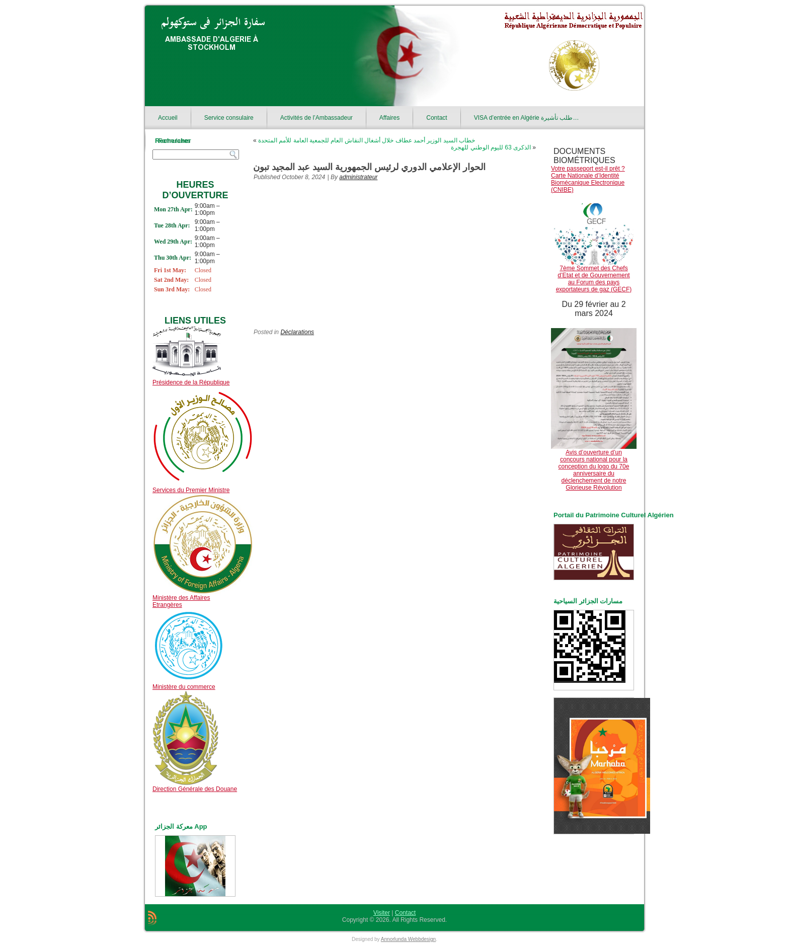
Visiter (381, 912)
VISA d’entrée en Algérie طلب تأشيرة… (526, 117)
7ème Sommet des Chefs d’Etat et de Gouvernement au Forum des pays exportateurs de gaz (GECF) (594, 279)
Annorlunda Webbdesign (408, 939)
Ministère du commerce (183, 686)
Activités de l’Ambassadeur (316, 117)
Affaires (389, 117)
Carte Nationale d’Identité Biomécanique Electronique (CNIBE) (587, 182)
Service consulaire (229, 117)
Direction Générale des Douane (194, 789)
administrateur (358, 177)
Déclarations (297, 332)
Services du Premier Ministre (190, 490)
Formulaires (174, 140)
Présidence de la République (190, 382)
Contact (436, 117)
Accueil (168, 117)
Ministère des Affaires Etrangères (181, 601)
